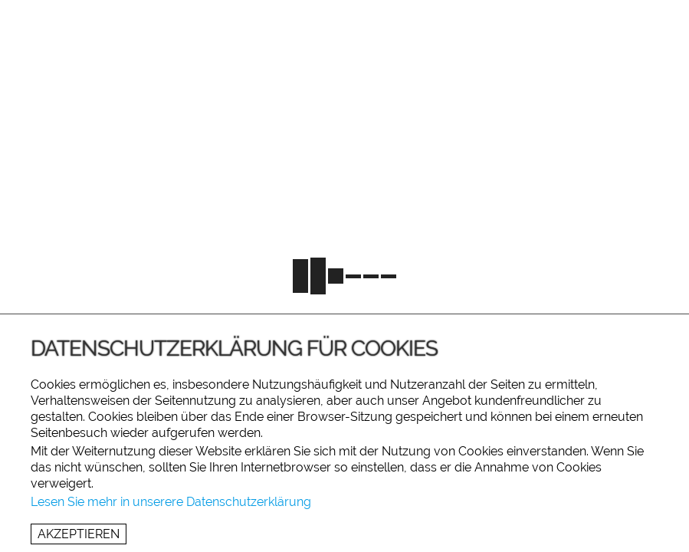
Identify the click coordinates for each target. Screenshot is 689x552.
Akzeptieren (79, 534)
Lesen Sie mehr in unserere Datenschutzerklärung (171, 502)
